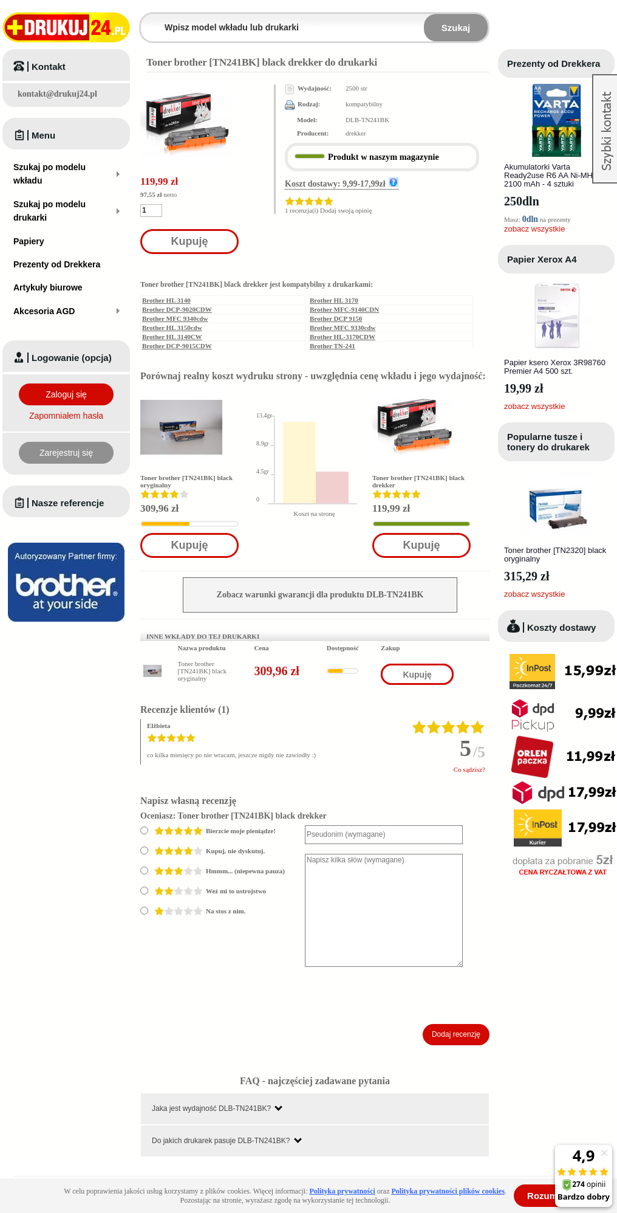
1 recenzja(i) (301, 210)
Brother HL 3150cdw (172, 327)
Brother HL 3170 (334, 300)
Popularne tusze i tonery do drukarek (548, 441)
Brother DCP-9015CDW (177, 345)
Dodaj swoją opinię (346, 210)
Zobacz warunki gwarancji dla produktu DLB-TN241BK (320, 594)
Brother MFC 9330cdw (342, 327)
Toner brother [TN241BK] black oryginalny (202, 671)
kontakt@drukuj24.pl (57, 93)
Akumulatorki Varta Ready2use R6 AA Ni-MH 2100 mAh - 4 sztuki (548, 175)
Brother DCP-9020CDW (177, 309)
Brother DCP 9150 (336, 318)
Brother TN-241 (332, 345)
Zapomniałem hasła (66, 416)
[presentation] (397, 995)
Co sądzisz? (469, 769)
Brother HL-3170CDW (342, 336)
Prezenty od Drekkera (553, 63)
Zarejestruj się (66, 453)
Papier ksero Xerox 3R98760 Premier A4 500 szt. (554, 367)
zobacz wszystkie (534, 228)
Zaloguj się (66, 394)
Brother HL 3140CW (172, 336)
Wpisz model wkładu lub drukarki (148, 20)
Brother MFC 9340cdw (175, 318)
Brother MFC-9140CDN (344, 309)
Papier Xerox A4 (542, 259)
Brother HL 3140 (166, 300)
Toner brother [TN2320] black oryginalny (555, 554)
